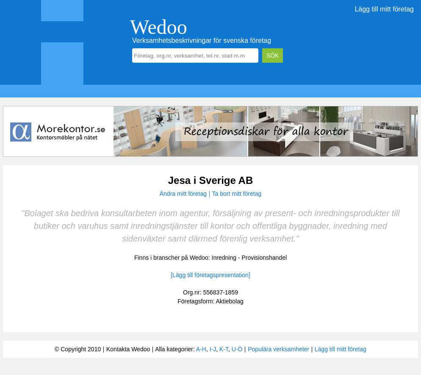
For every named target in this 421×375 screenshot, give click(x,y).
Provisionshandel (264, 257)
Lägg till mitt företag (384, 9)
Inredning (224, 257)
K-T (223, 349)
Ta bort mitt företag (237, 193)
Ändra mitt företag (183, 193)
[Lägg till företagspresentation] (210, 275)
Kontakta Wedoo (128, 349)
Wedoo (158, 27)
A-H (201, 349)
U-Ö (237, 349)
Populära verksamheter (278, 349)
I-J (213, 349)
